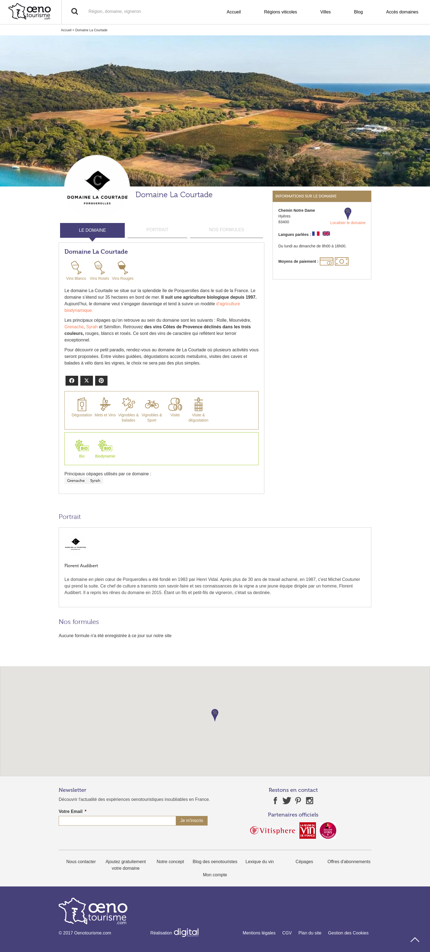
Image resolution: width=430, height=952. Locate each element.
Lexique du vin (259, 861)
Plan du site (309, 933)
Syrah (92, 326)
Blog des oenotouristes (215, 861)
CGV (287, 933)
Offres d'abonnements (348, 861)
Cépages (304, 861)
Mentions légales (259, 933)
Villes (325, 12)
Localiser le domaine (348, 216)
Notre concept (170, 861)
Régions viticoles (280, 12)
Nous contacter (81, 861)
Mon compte (215, 874)
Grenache (74, 326)
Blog (358, 12)
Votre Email (72, 811)
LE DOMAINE (92, 230)
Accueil (234, 12)
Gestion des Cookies (348, 933)
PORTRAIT (157, 229)
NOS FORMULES (226, 229)
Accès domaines (402, 12)
